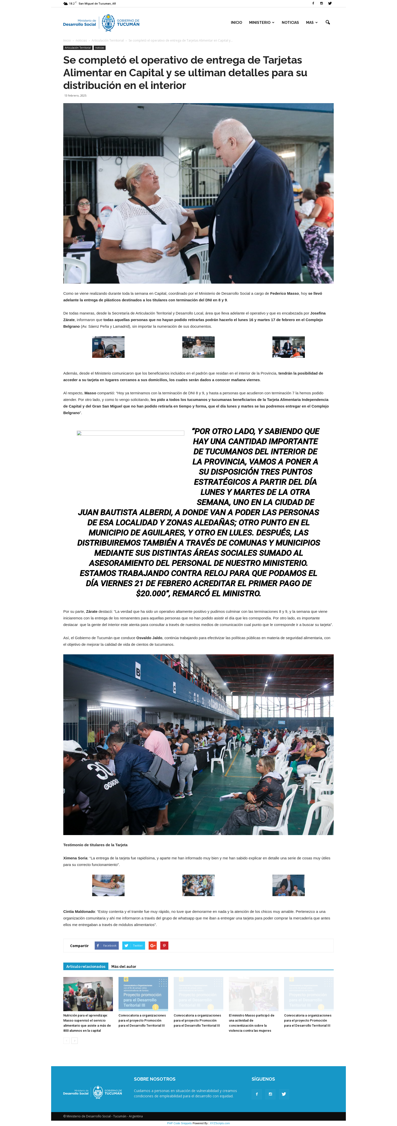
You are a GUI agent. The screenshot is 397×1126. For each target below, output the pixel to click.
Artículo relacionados (85, 967)
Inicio (236, 23)
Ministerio (261, 23)
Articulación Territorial (78, 47)
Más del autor (123, 967)
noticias (99, 47)
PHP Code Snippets (179, 1123)
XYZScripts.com (220, 1123)
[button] (328, 22)
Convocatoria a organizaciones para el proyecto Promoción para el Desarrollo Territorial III (142, 1020)
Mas (312, 23)
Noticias (290, 23)
